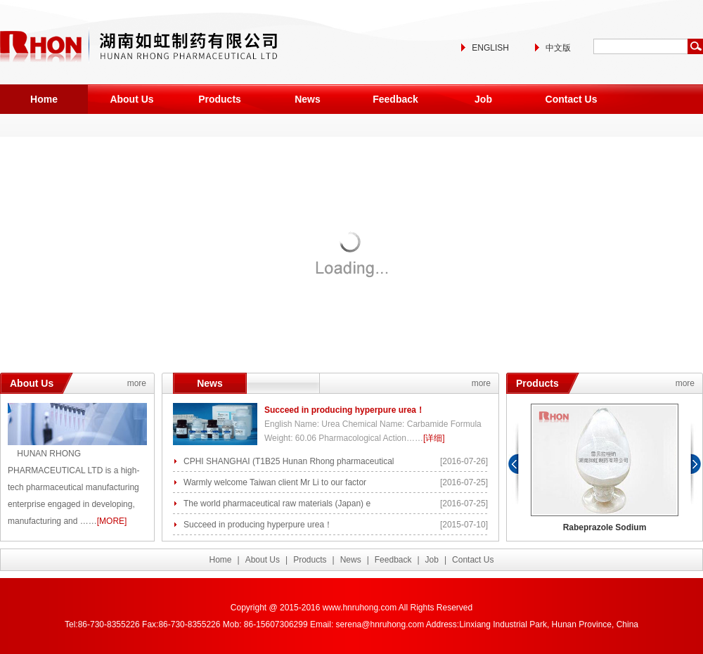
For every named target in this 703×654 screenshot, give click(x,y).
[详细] (434, 438)
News (308, 99)
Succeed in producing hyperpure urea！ (344, 410)
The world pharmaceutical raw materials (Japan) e (276, 503)
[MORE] (112, 521)
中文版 (558, 48)
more (136, 383)
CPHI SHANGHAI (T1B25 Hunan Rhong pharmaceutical (288, 461)
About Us (131, 99)
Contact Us (572, 99)
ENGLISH (490, 48)
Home (44, 99)
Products (219, 99)
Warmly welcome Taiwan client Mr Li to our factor (274, 482)
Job (483, 99)
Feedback (395, 99)
